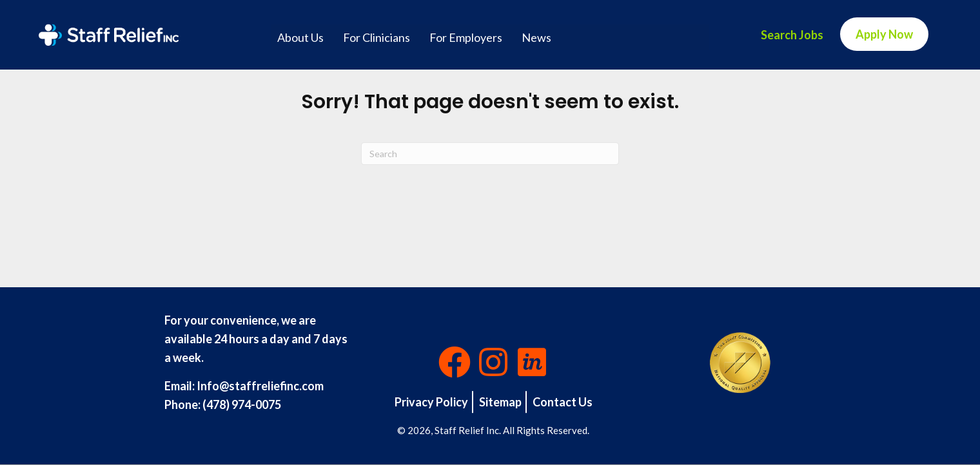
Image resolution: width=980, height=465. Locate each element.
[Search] (490, 153)
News (536, 37)
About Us (300, 37)
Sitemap (500, 402)
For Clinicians (376, 37)
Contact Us (563, 402)
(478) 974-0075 (241, 404)
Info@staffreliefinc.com (260, 386)
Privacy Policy (431, 402)
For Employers (465, 37)
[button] (454, 361)
